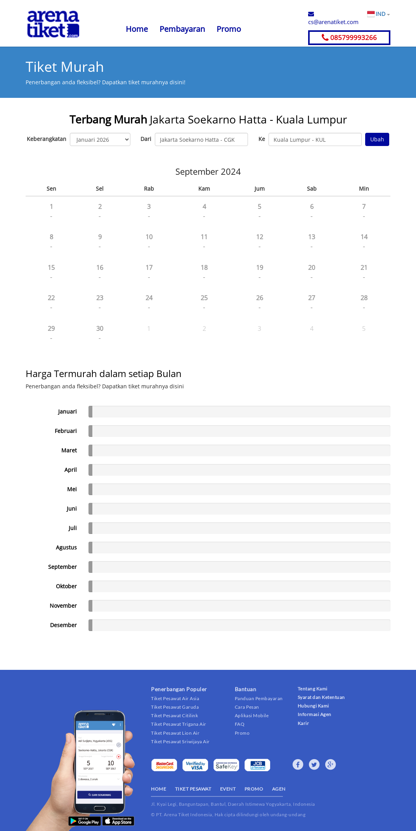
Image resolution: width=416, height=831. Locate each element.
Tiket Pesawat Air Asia (175, 698)
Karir (303, 723)
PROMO (253, 789)
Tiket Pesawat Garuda (175, 707)
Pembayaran (182, 29)
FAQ (240, 724)
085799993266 (349, 37)
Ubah (377, 139)
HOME (158, 789)
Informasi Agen (314, 714)
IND (382, 14)
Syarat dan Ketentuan (321, 697)
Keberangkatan (46, 139)
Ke (261, 139)
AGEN (279, 789)
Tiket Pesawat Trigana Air (178, 724)
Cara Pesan (247, 707)
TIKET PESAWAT (193, 789)
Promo (229, 29)
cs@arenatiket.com (333, 18)
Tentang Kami (313, 689)
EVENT (228, 789)
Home (137, 29)
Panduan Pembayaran (259, 698)
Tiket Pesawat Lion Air (175, 733)
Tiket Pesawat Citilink (174, 715)
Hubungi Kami (313, 706)
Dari (145, 139)
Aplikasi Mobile (252, 715)
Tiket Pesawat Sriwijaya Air (180, 741)
